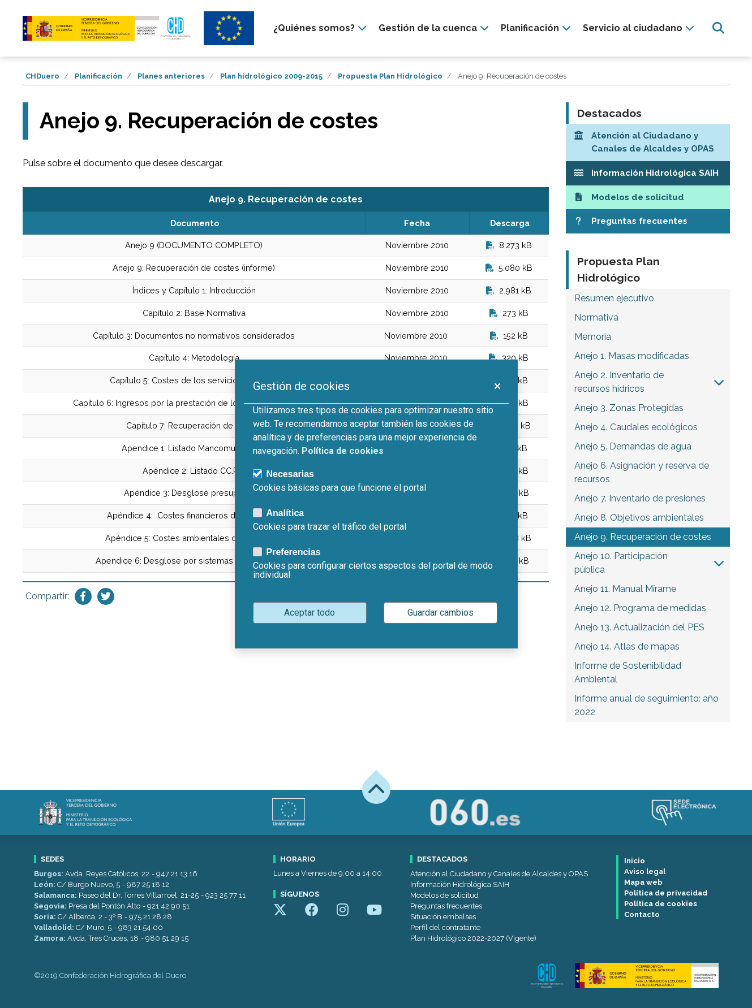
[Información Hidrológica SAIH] (648, 173)
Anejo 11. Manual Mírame (625, 588)
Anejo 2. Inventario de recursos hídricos (619, 382)
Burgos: (49, 873)
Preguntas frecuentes (446, 906)
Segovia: (51, 906)
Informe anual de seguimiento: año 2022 (646, 705)
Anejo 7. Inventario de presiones (640, 498)
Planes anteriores (171, 76)
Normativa (596, 317)
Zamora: (50, 938)
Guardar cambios (440, 612)
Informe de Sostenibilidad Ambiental (627, 672)
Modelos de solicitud (444, 895)
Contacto (642, 914)
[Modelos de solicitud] (648, 197)
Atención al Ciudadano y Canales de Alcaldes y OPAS (499, 873)
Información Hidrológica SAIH (459, 884)
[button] (719, 382)
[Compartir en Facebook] (83, 596)
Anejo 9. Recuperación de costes (642, 536)
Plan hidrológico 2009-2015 (271, 76)
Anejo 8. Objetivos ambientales (639, 517)
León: (45, 884)
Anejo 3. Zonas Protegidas (629, 408)
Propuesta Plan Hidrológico (390, 76)
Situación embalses (443, 916)
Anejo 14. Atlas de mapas (627, 646)
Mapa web (643, 882)
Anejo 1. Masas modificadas (631, 356)
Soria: (46, 916)
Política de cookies (660, 903)
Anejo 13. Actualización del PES (639, 627)
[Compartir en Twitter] (105, 596)
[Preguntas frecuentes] (648, 221)
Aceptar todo (309, 612)
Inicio (634, 860)
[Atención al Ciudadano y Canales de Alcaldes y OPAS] (648, 142)
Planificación (98, 76)
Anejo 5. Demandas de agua (632, 446)
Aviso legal (644, 871)
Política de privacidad (665, 893)
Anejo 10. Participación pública (621, 563)
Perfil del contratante (445, 927)
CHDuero (42, 76)
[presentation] (321, 28)
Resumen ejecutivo (614, 298)
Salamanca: (56, 895)
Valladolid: (55, 927)
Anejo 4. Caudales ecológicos (636, 427)
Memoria (592, 336)
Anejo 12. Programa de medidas (640, 608)
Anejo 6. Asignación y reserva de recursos (641, 472)
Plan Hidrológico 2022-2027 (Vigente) (473, 938)
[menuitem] (321, 28)
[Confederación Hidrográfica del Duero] (107, 28)
